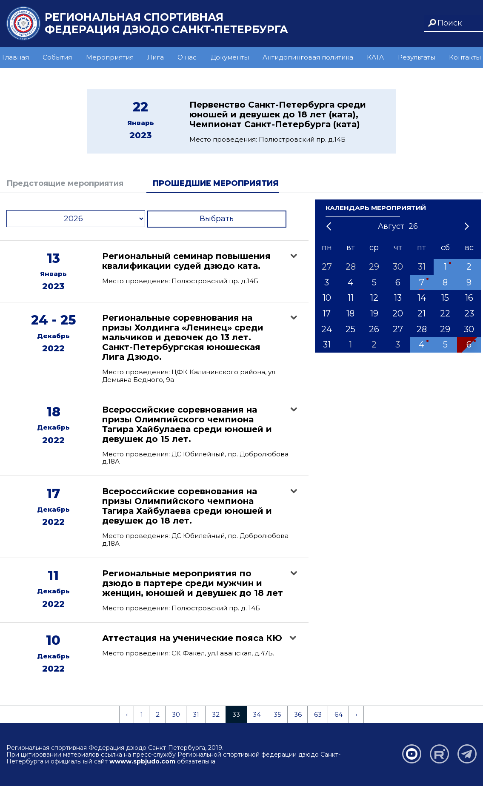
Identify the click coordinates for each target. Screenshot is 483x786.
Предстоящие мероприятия (64, 183)
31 (196, 714)
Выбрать (217, 218)
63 (318, 714)
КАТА (375, 57)
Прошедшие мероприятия (216, 183)
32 (216, 714)
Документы (230, 57)
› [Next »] (356, 714)
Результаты (416, 57)
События (57, 57)
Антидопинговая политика (308, 57)
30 (176, 714)
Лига (155, 57)
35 (277, 714)
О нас (187, 57)
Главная (15, 57)
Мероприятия (110, 57)
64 (338, 714)
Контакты (465, 57)
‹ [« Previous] (127, 714)
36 (298, 714)
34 (257, 714)
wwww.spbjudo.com (142, 761)
